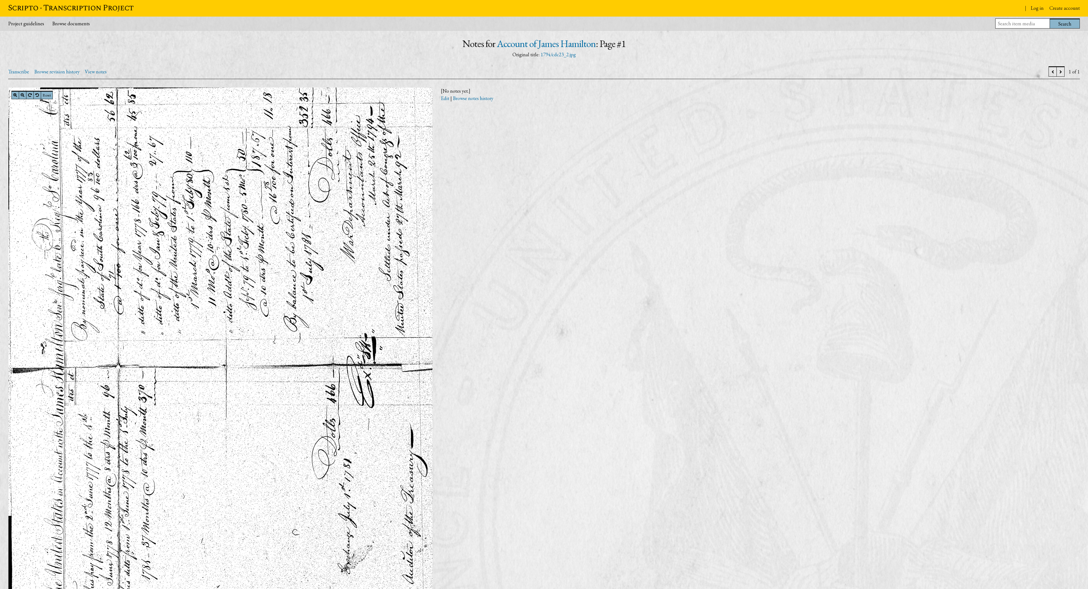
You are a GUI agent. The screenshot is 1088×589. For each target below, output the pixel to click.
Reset (47, 95)
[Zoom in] (15, 95)
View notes (96, 71)
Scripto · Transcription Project (71, 8)
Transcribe (18, 71)
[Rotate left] (37, 95)
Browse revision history (57, 71)
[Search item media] (1022, 23)
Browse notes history (473, 98)
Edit (445, 98)
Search (1064, 24)
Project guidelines (26, 23)
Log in (1037, 8)
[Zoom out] (22, 95)
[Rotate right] (30, 95)
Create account (1064, 8)
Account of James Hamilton (546, 43)
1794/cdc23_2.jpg (558, 54)
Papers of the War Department (978, 9)
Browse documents (71, 23)
